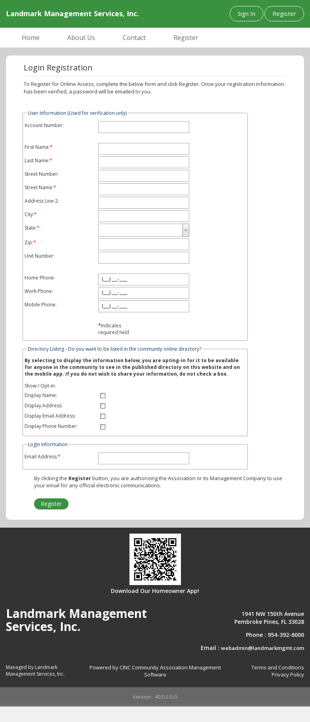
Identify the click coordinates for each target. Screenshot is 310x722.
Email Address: (41, 457)
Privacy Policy (288, 674)
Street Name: (39, 187)
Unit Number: (40, 256)
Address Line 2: (42, 201)
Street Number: (42, 174)
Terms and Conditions (277, 667)
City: (29, 214)
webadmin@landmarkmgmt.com (262, 648)
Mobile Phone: (41, 305)
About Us (81, 37)
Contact (134, 37)
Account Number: (44, 125)
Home (31, 37)
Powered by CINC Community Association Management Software (155, 671)
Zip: (29, 242)
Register (284, 13)
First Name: (37, 147)
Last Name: (37, 161)
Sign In (246, 13)
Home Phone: (40, 278)
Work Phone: (39, 291)
